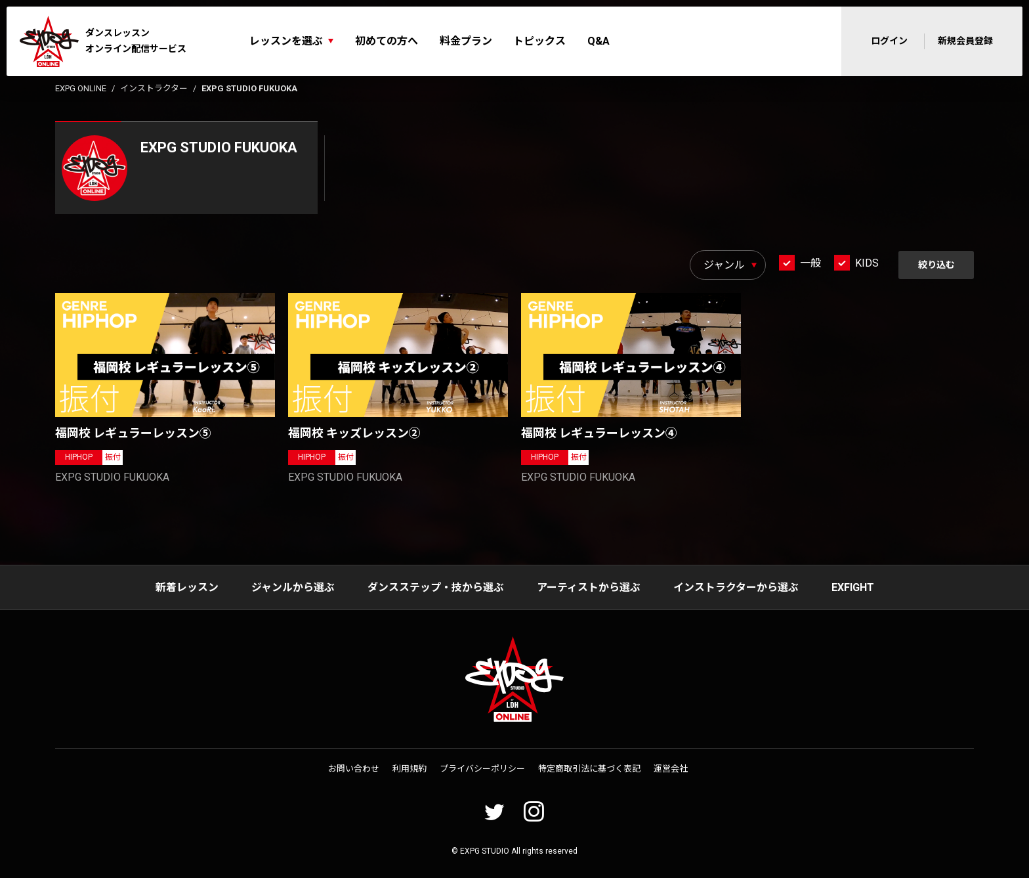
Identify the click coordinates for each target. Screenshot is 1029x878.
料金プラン (466, 41)
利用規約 (409, 769)
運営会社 (671, 769)
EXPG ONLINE (80, 88)
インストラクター (154, 88)
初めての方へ (386, 41)
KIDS (866, 263)
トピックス (539, 41)
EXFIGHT (852, 587)
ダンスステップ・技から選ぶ (436, 587)
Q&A (598, 41)
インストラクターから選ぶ (736, 587)
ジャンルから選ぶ (293, 587)
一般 (809, 263)
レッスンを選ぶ (286, 41)
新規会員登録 (965, 40)
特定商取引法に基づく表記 (589, 769)
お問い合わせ (353, 769)
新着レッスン (187, 587)
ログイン (889, 40)
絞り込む (935, 264)
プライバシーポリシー (482, 769)
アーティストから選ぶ (588, 587)
